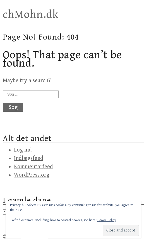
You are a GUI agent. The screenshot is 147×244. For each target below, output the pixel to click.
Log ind (23, 150)
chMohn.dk (31, 14)
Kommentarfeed (33, 167)
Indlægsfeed (28, 158)
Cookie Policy (106, 220)
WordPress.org (31, 175)
